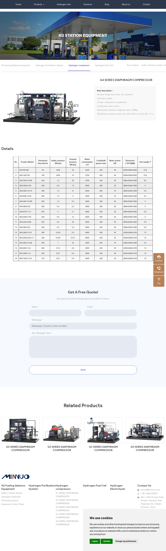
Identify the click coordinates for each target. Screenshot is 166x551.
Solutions (88, 4)
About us (126, 4)
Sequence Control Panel (12, 504)
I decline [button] (106, 541)
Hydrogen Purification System (49, 65)
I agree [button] (95, 541)
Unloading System (9, 500)
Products (39, 4)
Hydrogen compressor (79, 67)
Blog (107, 4)
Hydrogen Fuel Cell (104, 65)
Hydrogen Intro (64, 4)
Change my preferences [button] (125, 541)
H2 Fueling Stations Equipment (15, 65)
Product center (155, 65)
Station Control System (11, 493)
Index (144, 65)
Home (18, 4)
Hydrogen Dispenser (11, 497)
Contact (146, 4)
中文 (160, 4)
